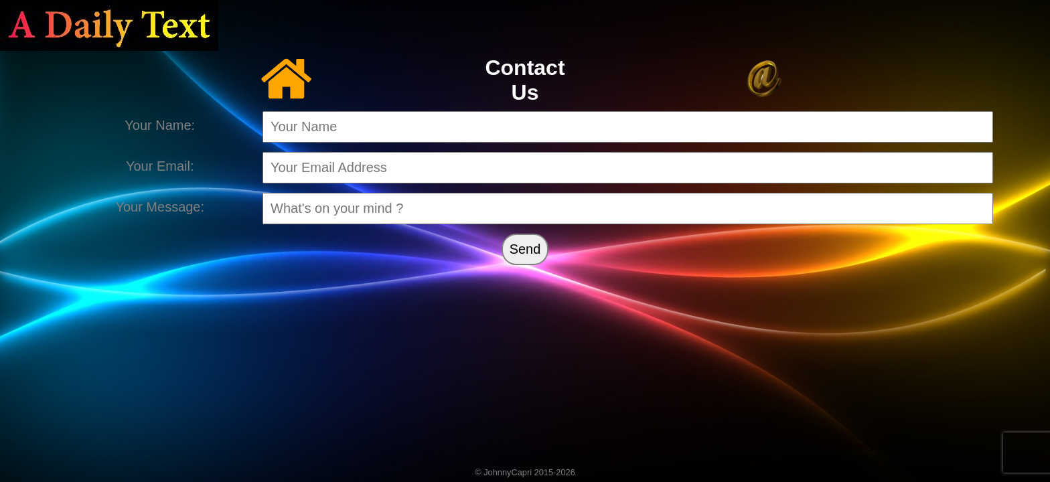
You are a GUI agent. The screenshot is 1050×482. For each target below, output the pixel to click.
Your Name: (160, 125)
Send (525, 249)
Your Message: (159, 206)
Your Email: (160, 166)
